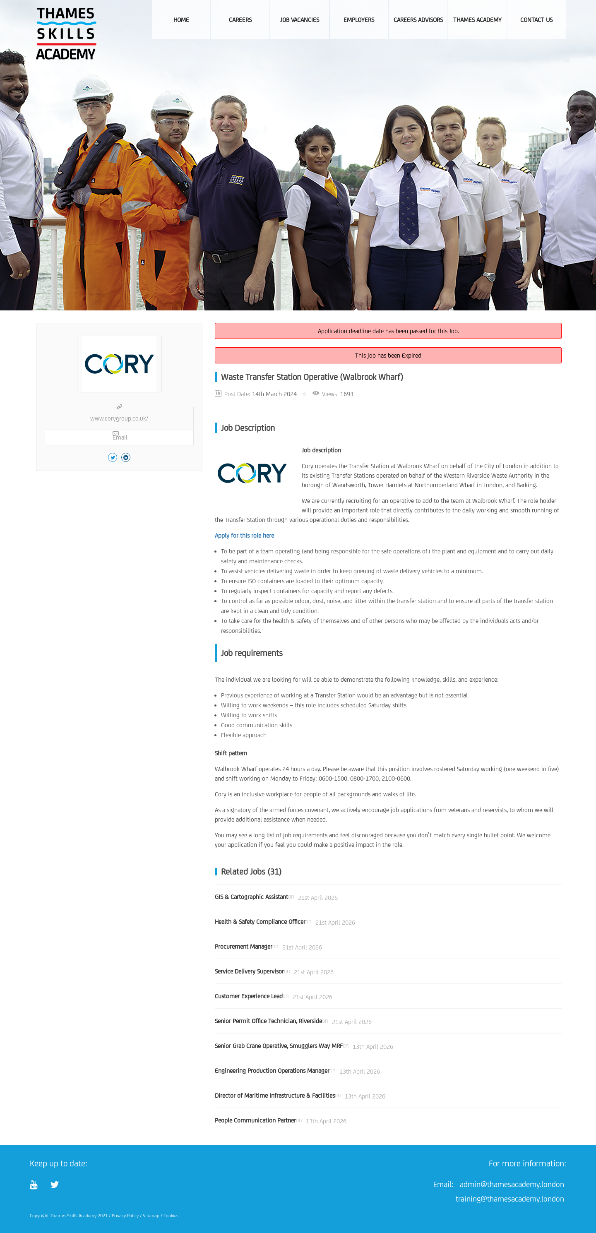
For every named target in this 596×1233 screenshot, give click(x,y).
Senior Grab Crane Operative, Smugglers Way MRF (279, 1045)
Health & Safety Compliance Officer (260, 921)
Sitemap (151, 1216)
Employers (359, 19)
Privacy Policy (125, 1216)
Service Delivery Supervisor (249, 971)
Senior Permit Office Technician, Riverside (268, 1020)
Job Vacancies (299, 19)
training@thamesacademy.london (510, 1198)
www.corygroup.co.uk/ (119, 418)
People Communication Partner (255, 1120)
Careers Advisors (418, 19)
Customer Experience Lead (249, 996)
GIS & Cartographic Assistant (251, 896)
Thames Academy (477, 19)
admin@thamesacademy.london (512, 1184)
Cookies (170, 1216)
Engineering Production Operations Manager (272, 1070)
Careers (240, 19)
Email (120, 435)
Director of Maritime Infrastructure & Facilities (275, 1095)
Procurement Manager (243, 946)
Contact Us (536, 19)
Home (181, 19)
